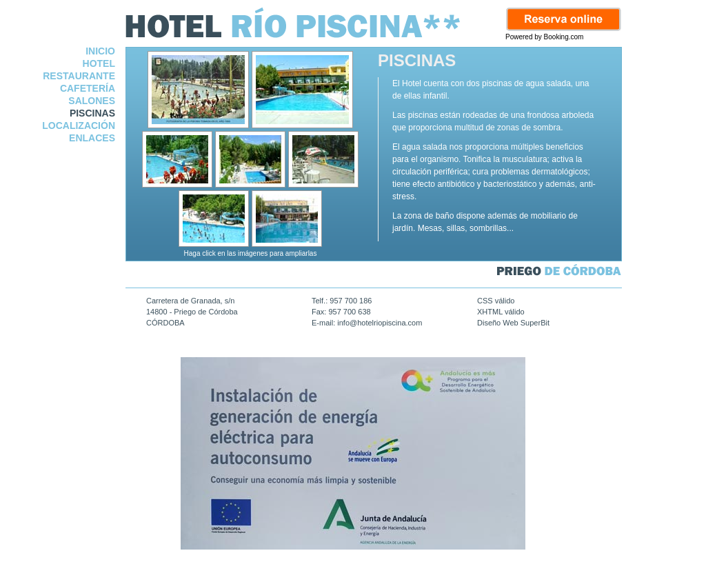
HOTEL (99, 63)
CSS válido (495, 300)
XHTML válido (501, 312)
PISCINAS (92, 113)
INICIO (100, 51)
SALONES (91, 100)
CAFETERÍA (87, 88)
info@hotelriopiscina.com (379, 323)
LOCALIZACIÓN (78, 125)
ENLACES (92, 137)
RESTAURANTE (79, 75)
